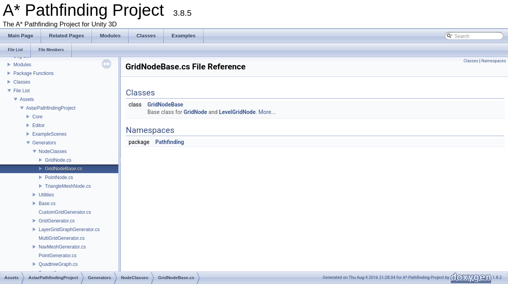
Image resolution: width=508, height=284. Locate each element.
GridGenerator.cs (57, 221)
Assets (27, 99)
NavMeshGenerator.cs (62, 247)
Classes (21, 82)
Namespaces (494, 61)
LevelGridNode (237, 112)
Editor (38, 125)
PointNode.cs (59, 177)
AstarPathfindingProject (50, 108)
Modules (22, 64)
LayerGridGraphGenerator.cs (69, 229)
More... (266, 112)
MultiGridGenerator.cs (62, 238)
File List (21, 90)
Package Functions (33, 73)
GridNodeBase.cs (63, 169)
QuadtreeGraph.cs (58, 264)
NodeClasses (53, 151)
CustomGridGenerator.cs (65, 212)
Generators (44, 143)
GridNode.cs (58, 160)
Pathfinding (169, 142)
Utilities (46, 195)
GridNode (195, 112)
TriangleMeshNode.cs (68, 186)
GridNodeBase (165, 104)
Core (37, 117)
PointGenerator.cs (58, 255)
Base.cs (47, 203)
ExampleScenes (49, 134)
